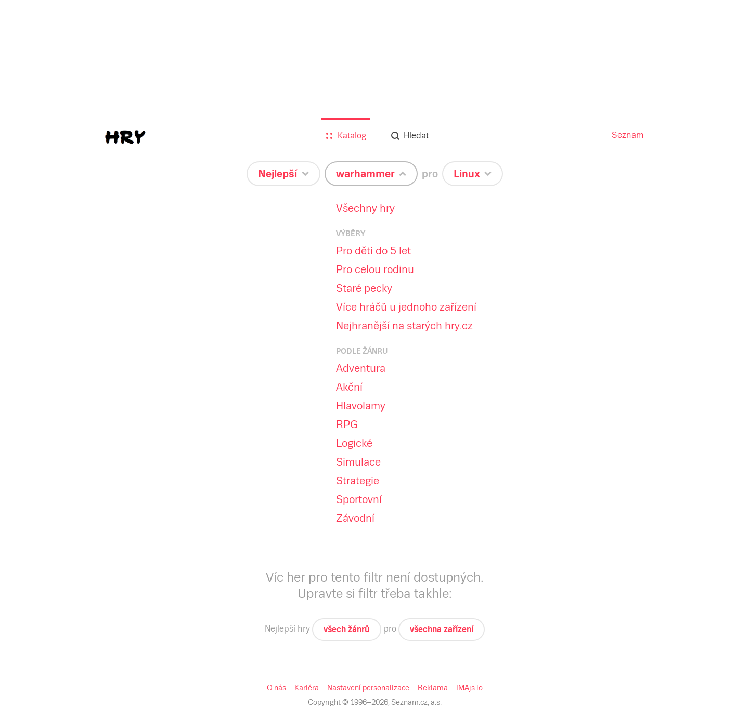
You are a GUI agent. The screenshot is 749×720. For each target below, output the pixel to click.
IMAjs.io (469, 688)
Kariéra (306, 688)
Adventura (360, 368)
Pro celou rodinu (375, 269)
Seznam (628, 135)
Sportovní (359, 499)
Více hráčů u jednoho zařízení (406, 307)
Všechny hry (365, 208)
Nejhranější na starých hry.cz (404, 325)
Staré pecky (364, 288)
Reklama (433, 688)
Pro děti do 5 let (373, 250)
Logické (354, 443)
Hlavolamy (360, 406)
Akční (349, 387)
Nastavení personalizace (368, 688)
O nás (276, 688)
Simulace (358, 462)
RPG (347, 424)
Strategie (357, 480)
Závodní (355, 518)
